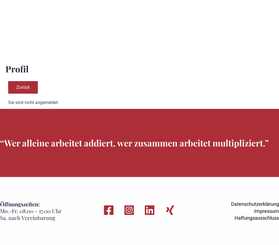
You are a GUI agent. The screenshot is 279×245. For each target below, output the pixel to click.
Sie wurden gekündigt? (44, 16)
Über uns (153, 16)
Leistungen (90, 16)
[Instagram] (129, 210)
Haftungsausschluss (257, 218)
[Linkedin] (149, 210)
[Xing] (170, 210)
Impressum (266, 211)
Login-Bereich (34, 48)
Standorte (123, 16)
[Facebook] (108, 210)
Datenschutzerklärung (255, 204)
